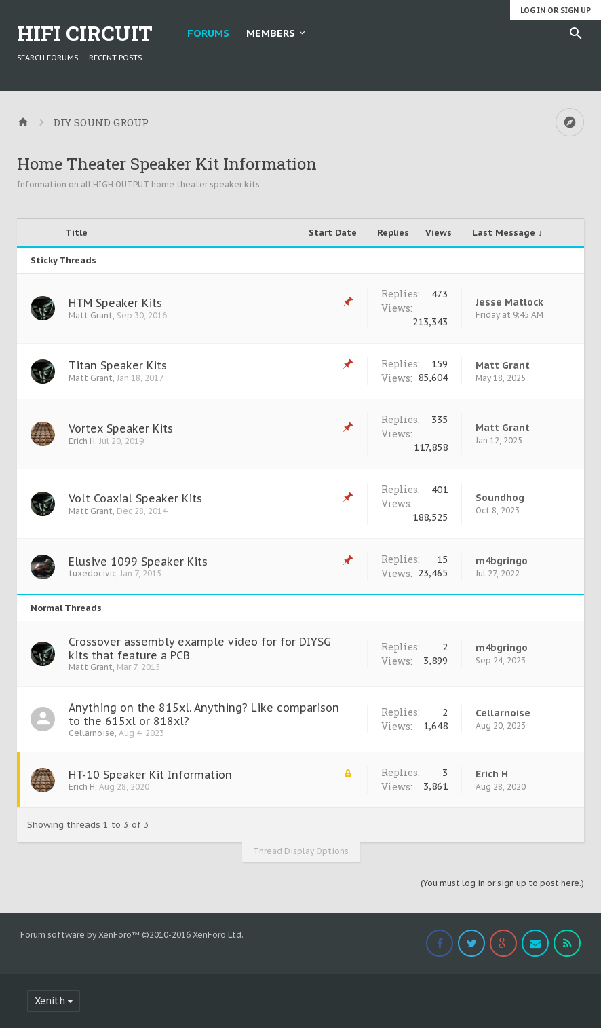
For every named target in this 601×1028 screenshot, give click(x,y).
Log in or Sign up (555, 10)
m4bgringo (502, 561)
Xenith (50, 1001)
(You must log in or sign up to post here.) (502, 883)
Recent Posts (115, 57)
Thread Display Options (301, 851)
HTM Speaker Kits (115, 303)
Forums (208, 32)
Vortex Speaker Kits (121, 428)
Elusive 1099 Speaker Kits (138, 561)
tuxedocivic (92, 573)
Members (270, 32)
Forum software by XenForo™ (132, 935)
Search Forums (47, 57)
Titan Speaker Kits (118, 365)
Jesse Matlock (509, 302)
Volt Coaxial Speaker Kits (135, 498)
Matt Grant (91, 315)
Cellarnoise (92, 733)
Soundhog (500, 498)
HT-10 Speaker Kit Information (150, 775)
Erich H (82, 441)
